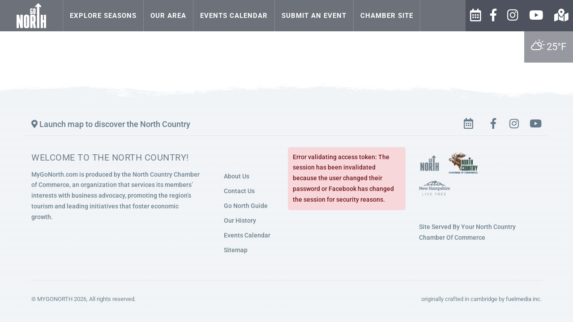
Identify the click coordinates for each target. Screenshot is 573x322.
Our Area (168, 16)
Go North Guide (246, 205)
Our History (240, 220)
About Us (236, 176)
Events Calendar (234, 16)
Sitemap (236, 250)
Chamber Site (386, 16)
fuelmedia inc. (524, 299)
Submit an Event (314, 16)
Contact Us (239, 191)
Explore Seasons (103, 16)
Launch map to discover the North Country (110, 124)
